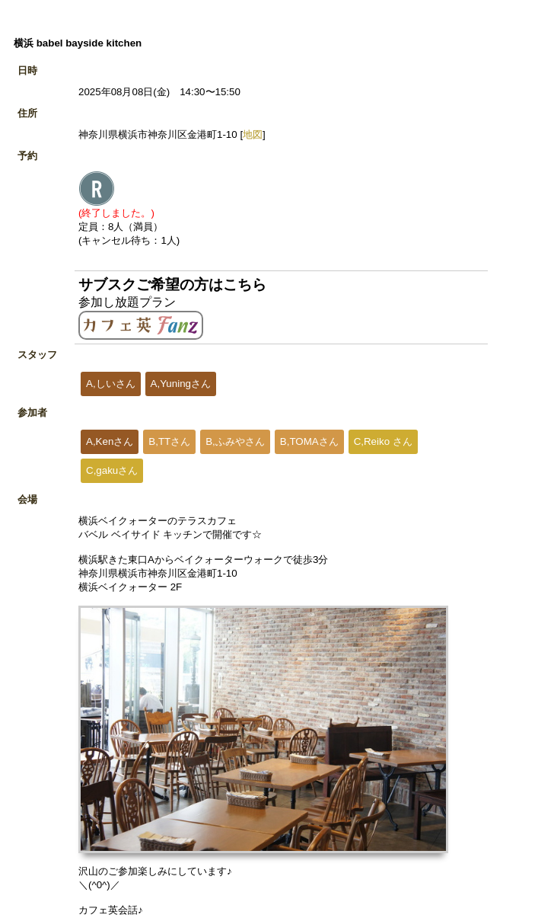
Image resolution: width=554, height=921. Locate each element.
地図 (253, 134)
